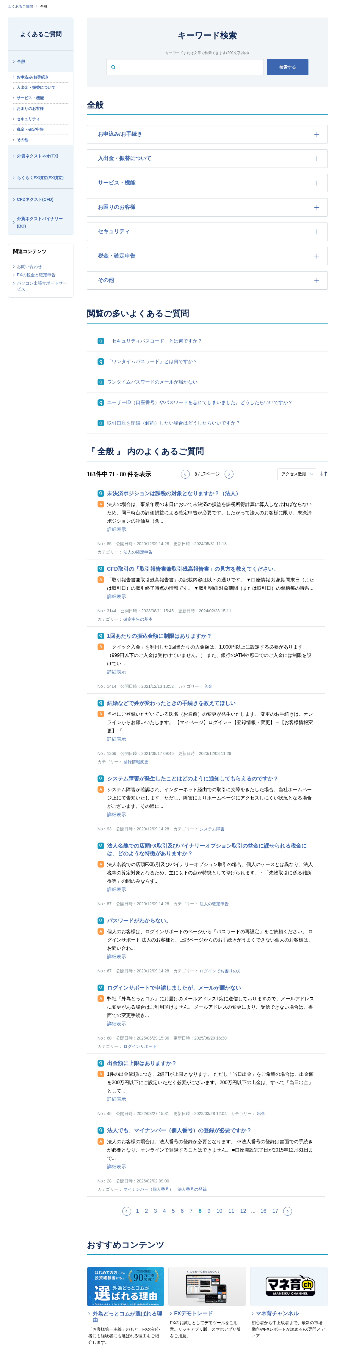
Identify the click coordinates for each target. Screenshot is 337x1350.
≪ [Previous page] (130, 1214)
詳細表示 (116, 529)
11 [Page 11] (231, 1211)
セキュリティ (28, 119)
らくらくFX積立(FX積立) (40, 177)
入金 (208, 686)
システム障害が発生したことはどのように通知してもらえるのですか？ (192, 779)
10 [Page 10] (219, 1211)
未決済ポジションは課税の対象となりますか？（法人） (174, 493)
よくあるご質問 (20, 6)
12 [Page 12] (243, 1211)
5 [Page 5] (173, 1211)
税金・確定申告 (30, 129)
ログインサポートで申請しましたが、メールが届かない (174, 988)
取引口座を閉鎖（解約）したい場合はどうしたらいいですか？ (173, 422)
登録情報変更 (135, 761)
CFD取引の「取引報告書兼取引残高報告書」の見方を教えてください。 (193, 569)
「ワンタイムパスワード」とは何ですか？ (152, 361)
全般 (21, 61)
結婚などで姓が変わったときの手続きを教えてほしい (171, 703)
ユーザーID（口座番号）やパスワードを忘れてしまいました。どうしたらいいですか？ (200, 402)
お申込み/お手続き (33, 77)
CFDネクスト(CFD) (35, 199)
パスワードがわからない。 (139, 921)
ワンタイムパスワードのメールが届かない (152, 381)
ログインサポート (140, 1046)
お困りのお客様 (30, 108)
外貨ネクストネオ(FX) (37, 156)
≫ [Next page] (291, 1214)
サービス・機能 (30, 98)
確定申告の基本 (138, 619)
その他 (22, 140)
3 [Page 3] (155, 1211)
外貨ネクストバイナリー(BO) (40, 222)
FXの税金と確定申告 (36, 274)
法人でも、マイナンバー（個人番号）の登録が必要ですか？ (179, 1130)
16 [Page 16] (264, 1211)
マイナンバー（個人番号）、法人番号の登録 (165, 1189)
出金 (261, 1113)
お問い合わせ (29, 266)
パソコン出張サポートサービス (42, 286)
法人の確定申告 (138, 552)
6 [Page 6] (182, 1211)
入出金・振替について (36, 87)
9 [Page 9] (208, 1211)
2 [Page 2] (146, 1211)
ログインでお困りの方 (220, 971)
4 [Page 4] (164, 1211)
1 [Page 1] (137, 1211)
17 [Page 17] (275, 1211)
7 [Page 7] (190, 1211)
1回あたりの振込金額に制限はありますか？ (159, 636)
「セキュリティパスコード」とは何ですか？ (154, 340)
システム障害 (212, 829)
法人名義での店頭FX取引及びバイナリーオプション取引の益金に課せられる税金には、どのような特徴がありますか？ (207, 849)
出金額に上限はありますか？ (142, 1063)
